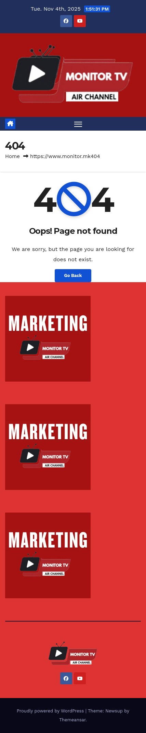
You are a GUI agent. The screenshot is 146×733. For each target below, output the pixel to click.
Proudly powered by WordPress (51, 710)
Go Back (73, 275)
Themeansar (72, 719)
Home (12, 156)
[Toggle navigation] (78, 124)
